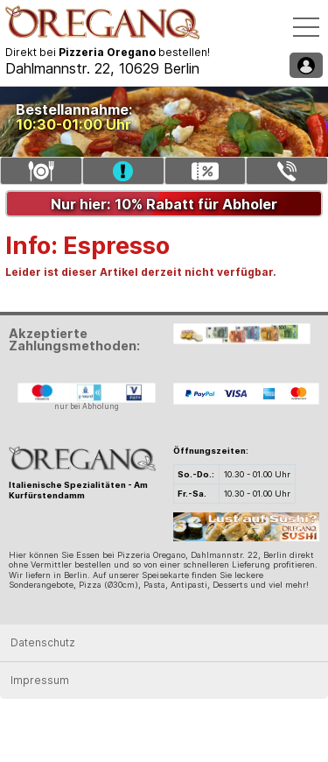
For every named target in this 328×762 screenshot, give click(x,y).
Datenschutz (42, 642)
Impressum (39, 680)
